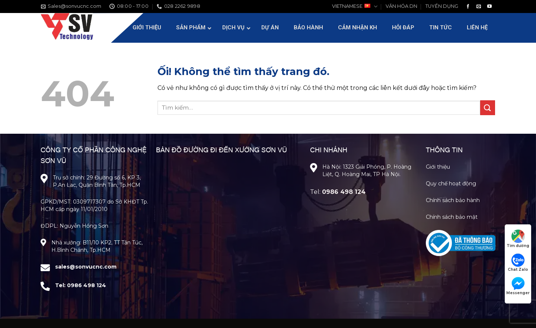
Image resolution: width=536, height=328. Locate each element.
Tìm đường (518, 239)
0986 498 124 (86, 285)
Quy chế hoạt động (451, 183)
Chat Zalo (518, 262)
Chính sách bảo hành (453, 200)
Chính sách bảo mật (452, 217)
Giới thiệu (438, 166)
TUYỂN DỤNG (441, 6)
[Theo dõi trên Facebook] (468, 6)
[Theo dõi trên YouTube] (489, 6)
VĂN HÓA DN (401, 6)
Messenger (518, 286)
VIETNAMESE (354, 6)
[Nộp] (487, 107)
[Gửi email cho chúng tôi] (479, 6)
